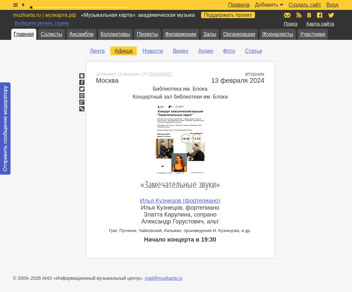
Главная (24, 34)
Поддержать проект (228, 15)
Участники (312, 34)
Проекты (147, 34)
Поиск (291, 23)
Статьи (253, 51)
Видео (180, 51)
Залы (209, 34)
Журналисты (277, 34)
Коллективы (115, 34)
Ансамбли (81, 34)
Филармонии (180, 34)
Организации (239, 34)
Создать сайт (305, 5)
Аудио (205, 51)
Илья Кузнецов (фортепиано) (180, 200)
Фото (229, 51)
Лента (97, 51)
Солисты (51, 34)
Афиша (124, 51)
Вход (332, 5)
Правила (239, 5)
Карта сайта (320, 23)
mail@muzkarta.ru (163, 278)
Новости (152, 51)
